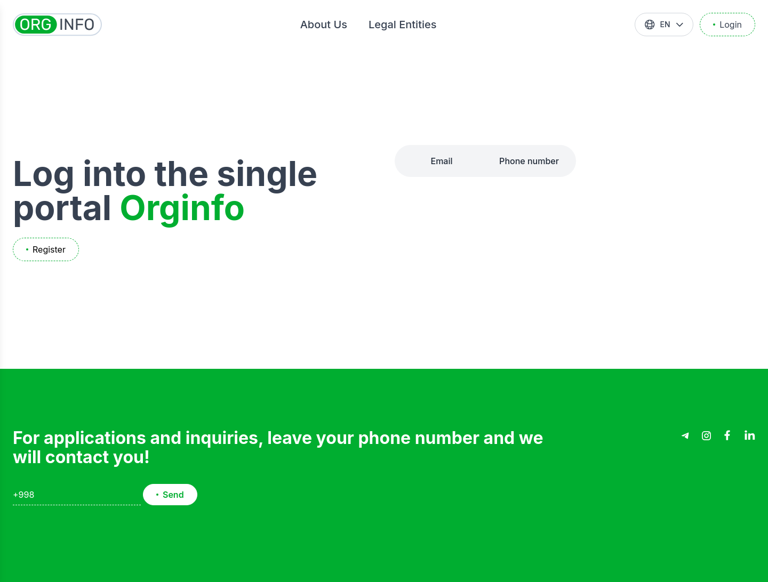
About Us (323, 24)
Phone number (529, 161)
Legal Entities (402, 24)
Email (441, 161)
